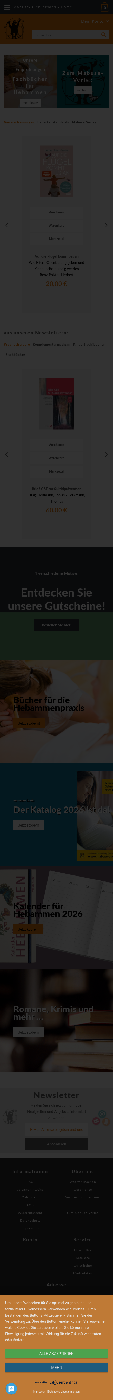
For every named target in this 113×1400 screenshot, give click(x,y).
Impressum (39, 1391)
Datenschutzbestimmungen (64, 1391)
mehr (56, 1367)
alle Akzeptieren (56, 1353)
